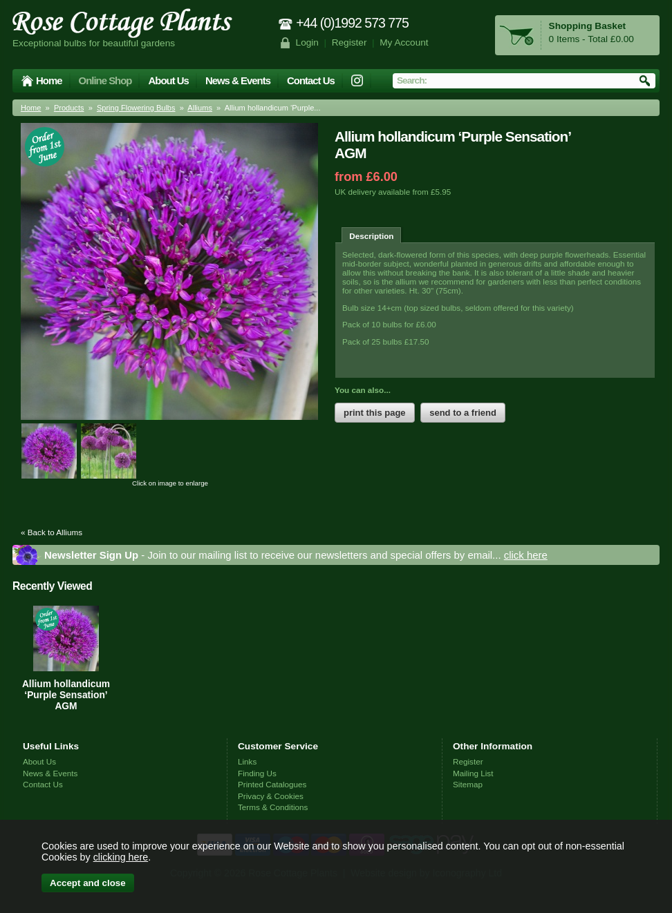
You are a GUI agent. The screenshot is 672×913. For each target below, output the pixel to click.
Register (349, 42)
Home (49, 80)
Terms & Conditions (273, 807)
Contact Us (311, 80)
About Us (168, 80)
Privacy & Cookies (271, 795)
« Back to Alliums (51, 532)
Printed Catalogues (272, 784)
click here (526, 555)
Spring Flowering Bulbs (136, 108)
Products (69, 108)
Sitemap (468, 784)
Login (307, 42)
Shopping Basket (587, 26)
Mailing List (473, 773)
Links (247, 761)
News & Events (237, 80)
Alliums (199, 108)
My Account (404, 42)
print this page (375, 412)
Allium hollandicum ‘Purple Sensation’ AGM (66, 694)
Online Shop (105, 80)
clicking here (120, 857)
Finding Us (257, 773)
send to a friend (462, 412)
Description (371, 235)
